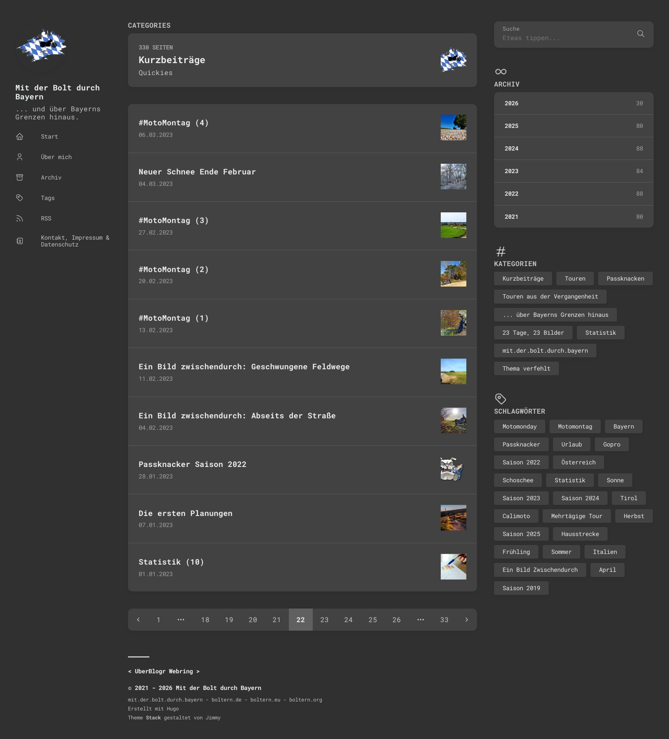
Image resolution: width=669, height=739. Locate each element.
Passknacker (521, 444)
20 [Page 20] (253, 619)
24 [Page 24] (348, 619)
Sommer (561, 552)
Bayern (624, 426)
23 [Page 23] (324, 619)
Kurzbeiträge (523, 278)
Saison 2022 (521, 462)
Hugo (173, 708)
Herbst (634, 516)
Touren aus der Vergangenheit (550, 296)
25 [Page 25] (373, 619)
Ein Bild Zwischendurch (540, 569)
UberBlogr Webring (164, 671)
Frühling (516, 552)
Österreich (578, 462)
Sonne (615, 480)
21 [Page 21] (277, 619)
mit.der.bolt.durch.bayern (545, 350)
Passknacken (625, 278)
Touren (575, 278)
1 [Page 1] (159, 619)
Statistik (600, 332)
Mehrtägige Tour (576, 516)
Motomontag (575, 426)
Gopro (611, 444)
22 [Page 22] (301, 619)
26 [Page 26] (397, 619)
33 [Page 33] (444, 619)
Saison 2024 (580, 498)
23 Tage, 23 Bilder (533, 332)
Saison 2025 (521, 534)
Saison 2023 (521, 498)
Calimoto (516, 516)
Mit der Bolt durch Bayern (57, 91)
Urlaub (571, 444)
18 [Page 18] (205, 619)
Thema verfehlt (526, 368)
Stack (153, 717)
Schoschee (518, 480)
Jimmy (213, 717)
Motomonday (520, 426)
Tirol (628, 498)
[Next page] (467, 620)
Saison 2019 (521, 588)
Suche (511, 29)
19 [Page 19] (229, 619)
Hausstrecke (580, 534)
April (607, 569)
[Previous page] (138, 620)
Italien (605, 552)
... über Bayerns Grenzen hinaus (555, 314)
